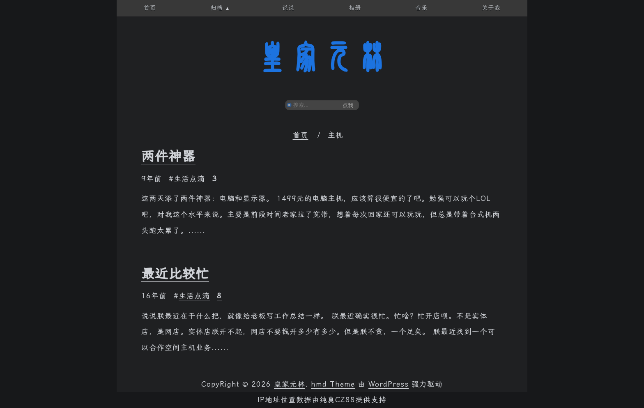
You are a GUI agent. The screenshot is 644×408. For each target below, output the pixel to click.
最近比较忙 (175, 273)
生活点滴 (189, 179)
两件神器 (168, 156)
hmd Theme (333, 384)
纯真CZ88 (337, 400)
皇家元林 (322, 57)
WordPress (388, 384)
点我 (348, 105)
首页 (300, 135)
